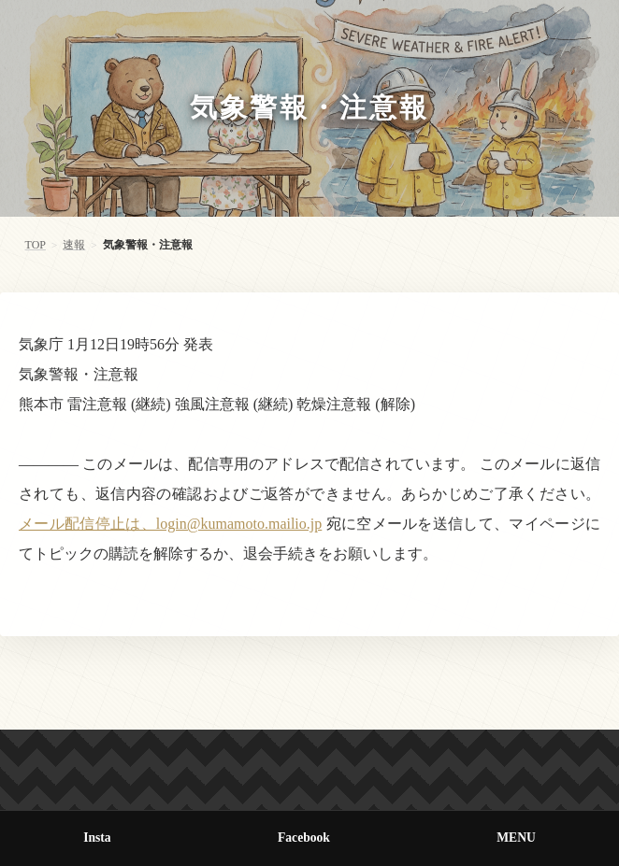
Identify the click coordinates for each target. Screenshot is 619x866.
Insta (96, 838)
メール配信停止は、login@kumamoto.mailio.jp (170, 524)
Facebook (304, 838)
